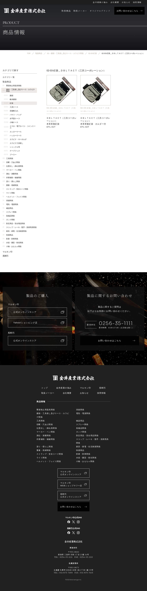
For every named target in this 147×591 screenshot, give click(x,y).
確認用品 (8, 208)
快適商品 (8, 235)
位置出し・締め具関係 (13, 166)
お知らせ (126, 2)
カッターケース (13, 132)
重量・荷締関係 (10, 185)
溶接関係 (8, 201)
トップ (44, 388)
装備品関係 (9, 216)
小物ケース (11, 122)
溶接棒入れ (11, 111)
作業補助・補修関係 (12, 178)
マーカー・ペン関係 (12, 170)
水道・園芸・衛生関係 (13, 243)
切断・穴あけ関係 (11, 162)
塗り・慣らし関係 (11, 181)
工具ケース (11, 107)
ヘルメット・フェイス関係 (14, 197)
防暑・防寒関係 (10, 239)
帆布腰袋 (10, 99)
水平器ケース (12, 118)
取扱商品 (66, 11)
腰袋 (8, 96)
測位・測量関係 (10, 174)
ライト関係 (9, 193)
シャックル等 (12, 147)
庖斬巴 (5, 256)
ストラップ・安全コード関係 (15, 189)
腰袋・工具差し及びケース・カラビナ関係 (19, 90)
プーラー (10, 155)
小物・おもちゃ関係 (12, 246)
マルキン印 (7, 252)
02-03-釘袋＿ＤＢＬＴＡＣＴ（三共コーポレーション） (61, 109)
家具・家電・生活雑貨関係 (14, 231)
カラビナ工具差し (13, 143)
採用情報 (137, 2)
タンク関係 (9, 220)
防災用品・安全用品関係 (14, 223)
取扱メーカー (80, 11)
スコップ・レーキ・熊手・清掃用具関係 (20, 227)
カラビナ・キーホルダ (15, 139)
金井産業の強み (100, 2)
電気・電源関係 (10, 204)
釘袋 (8, 103)
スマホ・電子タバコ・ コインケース (19, 127)
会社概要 (114, 2)
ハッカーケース (13, 136)
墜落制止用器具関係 (12, 86)
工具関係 (8, 158)
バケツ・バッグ (13, 115)
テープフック (12, 151)
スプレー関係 (9, 212)
